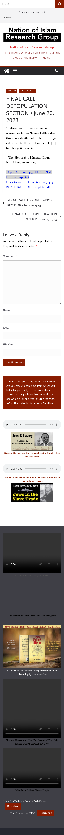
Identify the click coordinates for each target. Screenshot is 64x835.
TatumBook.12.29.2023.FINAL (22, 813)
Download (13, 806)
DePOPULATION (27, 91)
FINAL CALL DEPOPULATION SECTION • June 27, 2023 (28, 202)
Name (6, 310)
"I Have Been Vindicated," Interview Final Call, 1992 (24, 801)
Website (8, 344)
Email (6, 328)
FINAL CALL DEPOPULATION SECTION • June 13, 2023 (36, 216)
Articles (12, 91)
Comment (10, 256)
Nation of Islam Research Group (32, 47)
